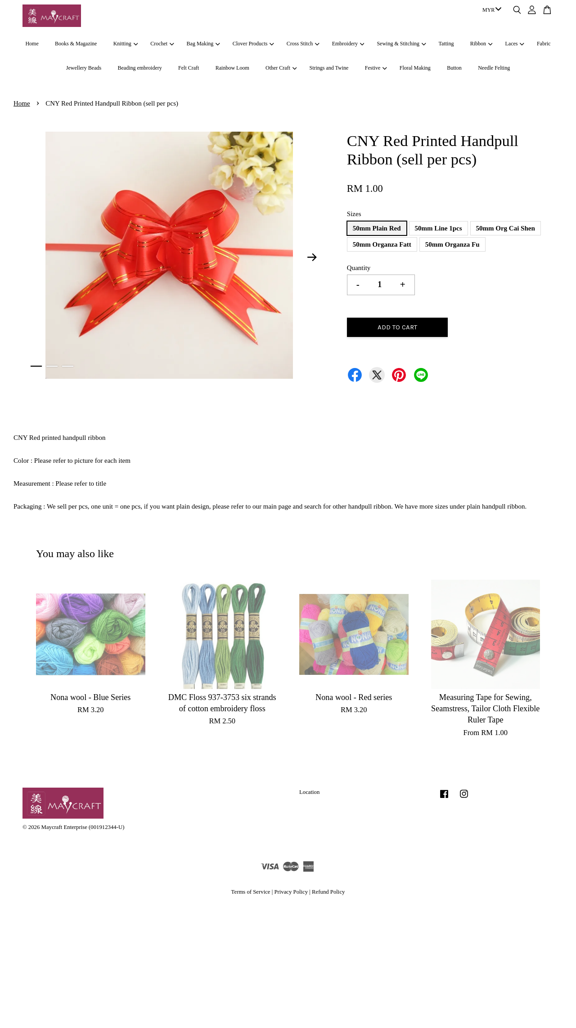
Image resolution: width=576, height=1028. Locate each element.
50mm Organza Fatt (382, 244)
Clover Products (253, 43)
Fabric (544, 43)
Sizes (354, 213)
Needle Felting (494, 68)
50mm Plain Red (377, 228)
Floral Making (415, 68)
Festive (376, 68)
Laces (514, 43)
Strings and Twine (328, 68)
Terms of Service (250, 892)
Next (312, 257)
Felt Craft (188, 68)
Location (309, 792)
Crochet (162, 43)
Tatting (446, 43)
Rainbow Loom (232, 68)
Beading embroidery (139, 68)
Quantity (359, 267)
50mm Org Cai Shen (505, 228)
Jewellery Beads (83, 68)
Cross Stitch (303, 43)
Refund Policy (328, 892)
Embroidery (348, 43)
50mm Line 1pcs (438, 228)
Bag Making (203, 43)
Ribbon (481, 43)
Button (454, 68)
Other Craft (281, 68)
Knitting (125, 43)
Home (31, 43)
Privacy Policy (291, 892)
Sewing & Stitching (401, 43)
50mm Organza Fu (452, 244)
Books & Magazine (76, 43)
